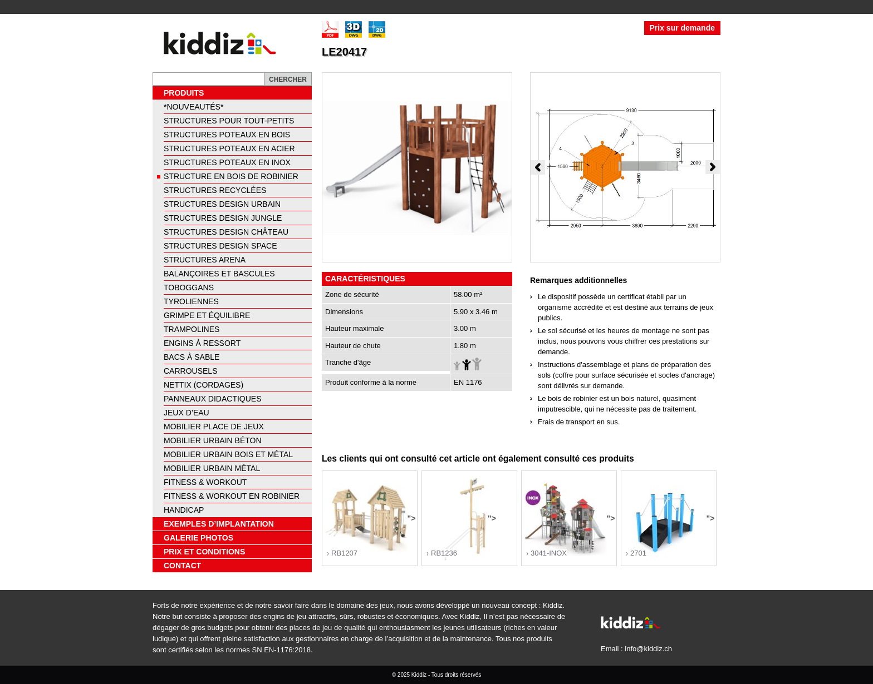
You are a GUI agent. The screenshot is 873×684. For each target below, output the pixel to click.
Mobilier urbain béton (213, 440)
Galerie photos (198, 537)
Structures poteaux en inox (227, 162)
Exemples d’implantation (219, 523)
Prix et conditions (204, 551)
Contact (182, 565)
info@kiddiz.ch (648, 649)
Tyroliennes (191, 301)
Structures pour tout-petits (229, 120)
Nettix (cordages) (203, 384)
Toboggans (189, 287)
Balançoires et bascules (219, 273)
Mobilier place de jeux (214, 426)
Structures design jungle (223, 218)
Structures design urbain (222, 204)
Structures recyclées (215, 190)
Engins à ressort (202, 343)
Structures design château (226, 231)
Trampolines (191, 329)
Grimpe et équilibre (207, 315)
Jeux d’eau (186, 412)
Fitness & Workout (205, 482)
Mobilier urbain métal (212, 468)
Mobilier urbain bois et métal (228, 454)
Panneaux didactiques (213, 398)
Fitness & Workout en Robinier (232, 496)
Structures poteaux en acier (229, 148)
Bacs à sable (191, 357)
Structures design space (220, 245)
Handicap (184, 509)
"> (370, 520)
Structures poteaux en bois (227, 134)
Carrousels (190, 370)
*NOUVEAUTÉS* (193, 106)
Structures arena (205, 259)
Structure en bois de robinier (231, 176)
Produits (184, 92)
